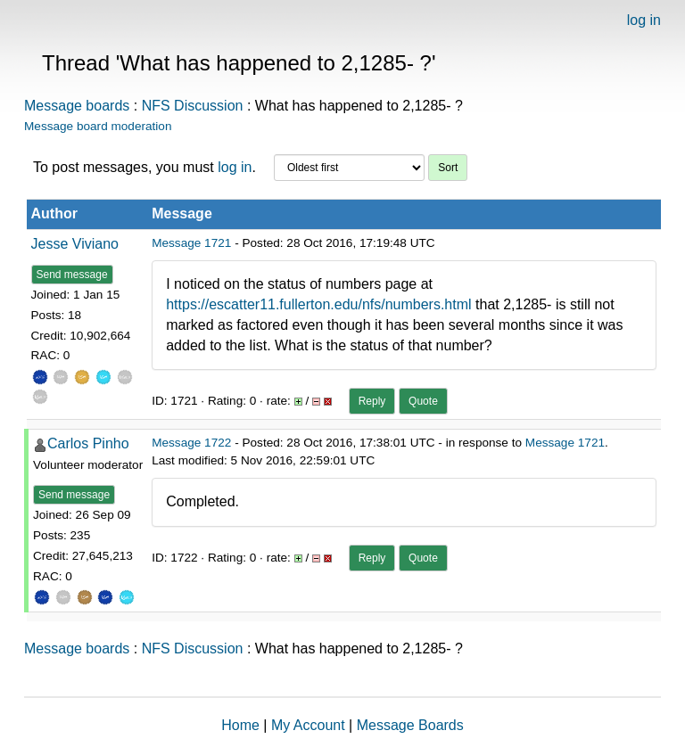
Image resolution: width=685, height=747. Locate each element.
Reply (372, 401)
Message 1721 (191, 243)
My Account (308, 725)
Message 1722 (191, 442)
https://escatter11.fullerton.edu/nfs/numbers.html (318, 304)
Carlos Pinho (88, 443)
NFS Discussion (192, 105)
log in (644, 20)
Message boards (76, 105)
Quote (423, 401)
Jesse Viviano (75, 243)
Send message (72, 274)
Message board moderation (98, 126)
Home (240, 725)
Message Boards (410, 725)
